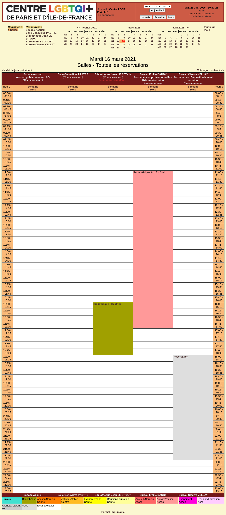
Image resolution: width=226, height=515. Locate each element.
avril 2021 (178, 27)
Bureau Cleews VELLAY (40, 44)
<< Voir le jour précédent (17, 70)
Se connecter (106, 15)
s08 (65, 44)
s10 (112, 38)
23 (76, 44)
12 (93, 38)
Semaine (33, 86)
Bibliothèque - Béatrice (107, 304)
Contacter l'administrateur (203, 15)
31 (129, 47)
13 (99, 38)
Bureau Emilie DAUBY (39, 41)
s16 (159, 44)
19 (93, 41)
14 (105, 38)
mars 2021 (134, 27)
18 (87, 41)
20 (99, 41)
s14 (159, 38)
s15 (159, 41)
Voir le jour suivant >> (210, 70)
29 (118, 47)
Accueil (102, 9)
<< (78, 27)
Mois (33, 89)
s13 (112, 47)
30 (123, 47)
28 (105, 44)
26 (93, 44)
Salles (14, 29)
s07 (65, 41)
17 (82, 41)
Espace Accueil (35, 29)
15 (71, 41)
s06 (65, 38)
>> (187, 27)
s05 (65, 35)
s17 (159, 47)
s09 (112, 35)
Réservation (180, 356)
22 (71, 44)
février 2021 (89, 27)
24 (82, 44)
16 (76, 41)
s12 (112, 44)
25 (87, 44)
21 (105, 41)
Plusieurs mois (210, 28)
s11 (112, 41)
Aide (202, 10)
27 (99, 44)
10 (82, 38)
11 (87, 38)
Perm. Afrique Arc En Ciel (149, 172)
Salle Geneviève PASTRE (41, 32)
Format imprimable (113, 512)
